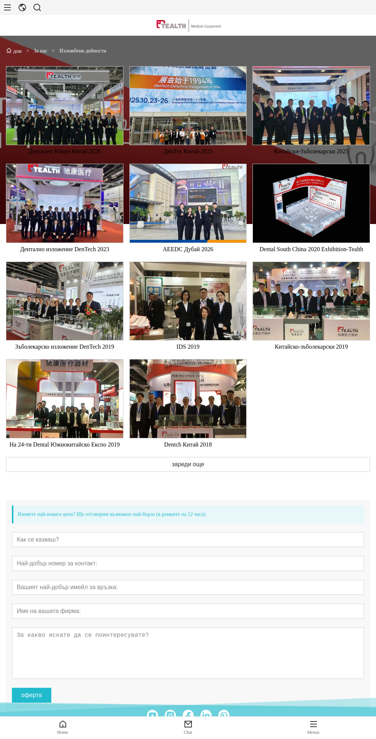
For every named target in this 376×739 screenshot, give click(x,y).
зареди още (188, 477)
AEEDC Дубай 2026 (188, 262)
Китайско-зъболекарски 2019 (311, 359)
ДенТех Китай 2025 (188, 164)
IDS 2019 (188, 359)
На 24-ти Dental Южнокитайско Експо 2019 (65, 457)
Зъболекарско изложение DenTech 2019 (64, 359)
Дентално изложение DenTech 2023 (64, 262)
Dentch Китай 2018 (188, 457)
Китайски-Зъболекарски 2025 (311, 164)
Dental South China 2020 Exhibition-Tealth (311, 262)
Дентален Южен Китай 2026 (65, 164)
